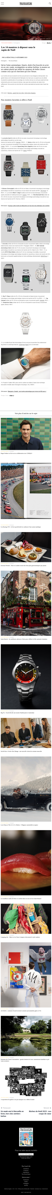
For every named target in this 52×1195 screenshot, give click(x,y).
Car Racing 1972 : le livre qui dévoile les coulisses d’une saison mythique (21, 527)
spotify (26, 1185)
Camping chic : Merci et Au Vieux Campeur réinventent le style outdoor (20, 937)
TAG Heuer (43, 190)
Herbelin (42, 300)
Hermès (18, 142)
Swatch (24, 195)
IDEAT (22, 1192)
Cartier (2, 146)
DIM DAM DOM (27, 1192)
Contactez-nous (38, 1188)
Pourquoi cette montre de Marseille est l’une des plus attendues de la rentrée (28, 205)
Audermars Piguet (24, 344)
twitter (26, 1181)
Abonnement (45, 1188)
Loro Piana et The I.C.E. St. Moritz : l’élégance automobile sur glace (19, 825)
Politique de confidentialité (23, 1188)
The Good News (10, 43)
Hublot (25, 150)
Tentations (26, 1168)
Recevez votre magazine (26, 1154)
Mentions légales (8, 1188)
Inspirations (26, 1172)
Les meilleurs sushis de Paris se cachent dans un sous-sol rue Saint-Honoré (21, 898)
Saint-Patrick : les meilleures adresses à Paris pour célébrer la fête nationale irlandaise (24, 639)
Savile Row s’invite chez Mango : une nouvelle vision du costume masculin (21, 751)
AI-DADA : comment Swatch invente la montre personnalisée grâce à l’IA (21, 1011)
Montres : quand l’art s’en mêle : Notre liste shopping (21, 93)
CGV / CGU (14, 1188)
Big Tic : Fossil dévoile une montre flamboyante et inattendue (17, 713)
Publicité (32, 1188)
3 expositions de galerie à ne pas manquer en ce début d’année (17, 1099)
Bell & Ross (44, 256)
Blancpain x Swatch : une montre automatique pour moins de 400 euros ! (27, 391)
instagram (26, 1183)
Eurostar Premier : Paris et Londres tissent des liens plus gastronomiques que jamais (23, 565)
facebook (26, 1179)
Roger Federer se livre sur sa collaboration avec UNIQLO (16, 453)
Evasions (26, 1170)
